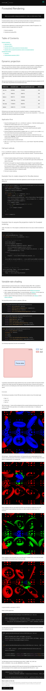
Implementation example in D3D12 (11, 55)
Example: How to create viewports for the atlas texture (15, 47)
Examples (6, 53)
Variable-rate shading (6, 51)
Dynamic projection (6, 42)
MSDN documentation (35, 285)
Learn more (7, 685)
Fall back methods (8, 46)
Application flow (8, 44)
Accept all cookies (7, 688)
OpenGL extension (8, 292)
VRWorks (34, 287)
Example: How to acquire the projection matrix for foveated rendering (19, 49)
